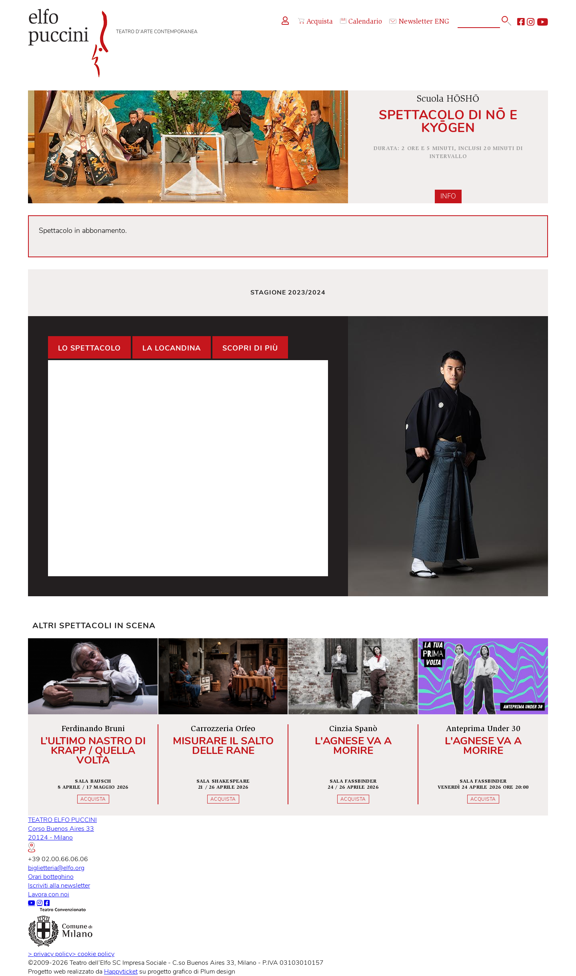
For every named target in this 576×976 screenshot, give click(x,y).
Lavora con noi (48, 894)
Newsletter (411, 22)
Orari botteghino (51, 876)
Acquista (315, 22)
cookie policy (93, 954)
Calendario (361, 22)
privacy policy (50, 954)
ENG (442, 22)
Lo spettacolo (89, 348)
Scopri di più (250, 348)
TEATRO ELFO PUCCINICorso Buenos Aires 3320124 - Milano (62, 834)
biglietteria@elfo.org (56, 868)
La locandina (171, 348)
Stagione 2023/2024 (288, 292)
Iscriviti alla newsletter (59, 885)
